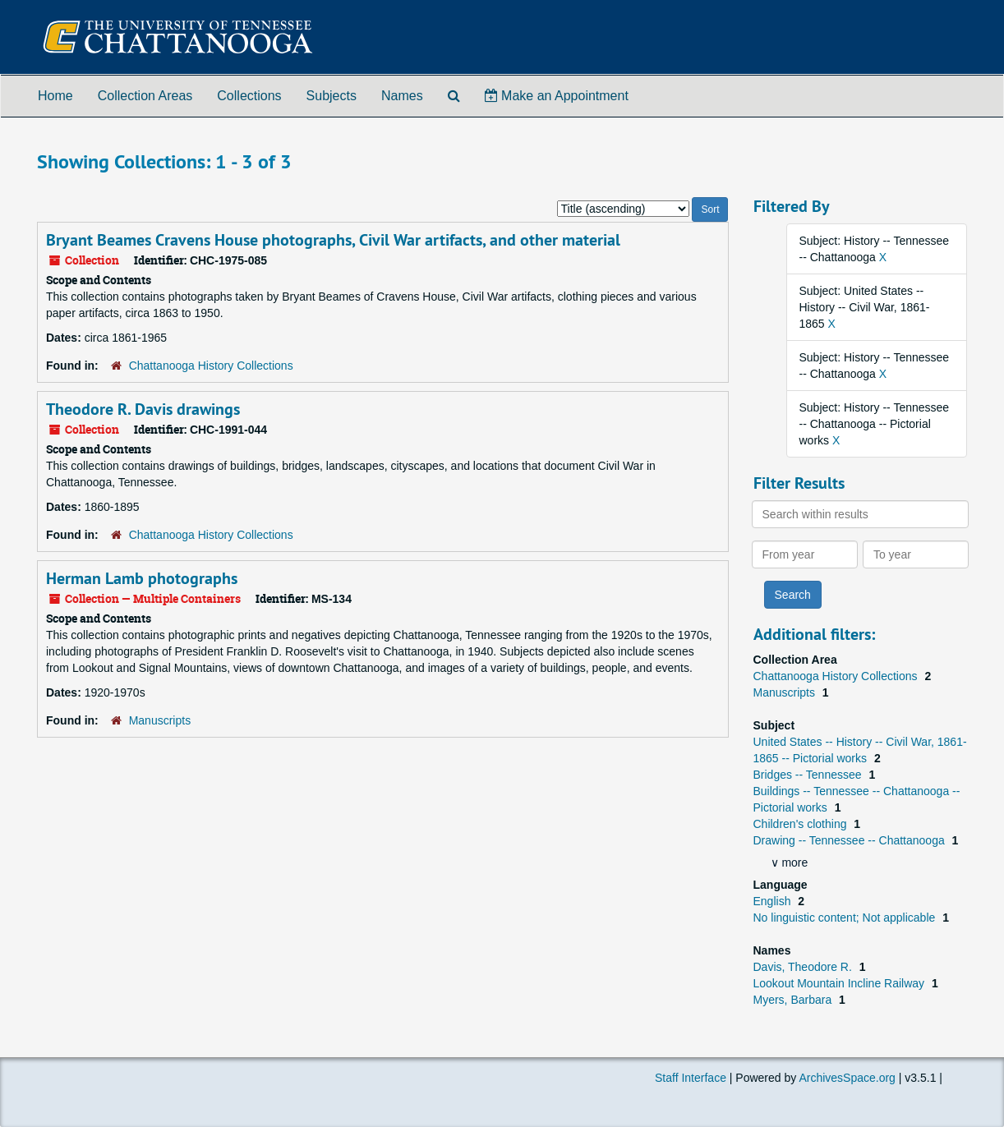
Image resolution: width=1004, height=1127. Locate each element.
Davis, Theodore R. (804, 966)
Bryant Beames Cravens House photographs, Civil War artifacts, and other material (333, 240)
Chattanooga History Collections (211, 365)
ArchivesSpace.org (847, 1077)
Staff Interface (690, 1077)
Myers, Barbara (794, 999)
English (773, 901)
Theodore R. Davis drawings (143, 409)
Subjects (331, 96)
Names (402, 96)
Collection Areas (145, 96)
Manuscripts (160, 720)
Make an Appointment (557, 96)
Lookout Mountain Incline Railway (840, 983)
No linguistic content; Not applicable (846, 917)
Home (55, 96)
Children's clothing (801, 823)
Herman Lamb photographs (141, 578)
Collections (249, 96)
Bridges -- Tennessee (809, 774)
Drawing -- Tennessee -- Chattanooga (850, 840)
